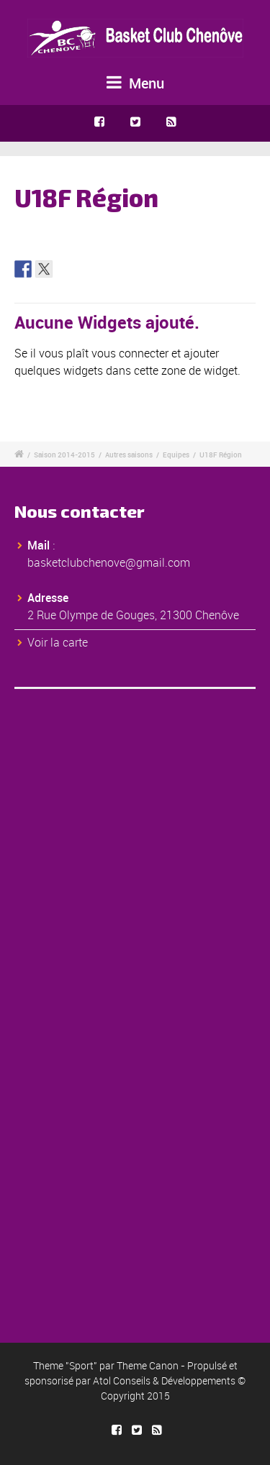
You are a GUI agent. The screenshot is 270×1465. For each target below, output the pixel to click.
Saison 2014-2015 (64, 454)
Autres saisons (129, 454)
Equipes (176, 454)
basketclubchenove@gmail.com (108, 562)
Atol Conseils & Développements (164, 1380)
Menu (135, 83)
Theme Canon (148, 1365)
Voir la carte (57, 642)
